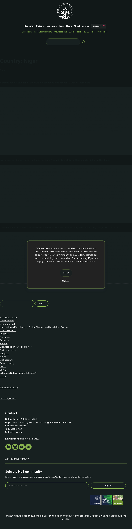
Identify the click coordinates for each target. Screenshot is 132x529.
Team (61, 26)
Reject (65, 280)
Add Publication (8, 317)
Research (29, 26)
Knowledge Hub (60, 32)
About (77, 26)
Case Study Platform (43, 32)
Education (52, 26)
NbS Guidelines (89, 32)
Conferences (102, 32)
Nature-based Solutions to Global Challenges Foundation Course (34, 327)
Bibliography (27, 32)
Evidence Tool (75, 32)
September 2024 (9, 387)
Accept (66, 273)
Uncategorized (8, 398)
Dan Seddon (91, 515)
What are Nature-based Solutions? (18, 373)
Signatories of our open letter (15, 347)
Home (3, 376)
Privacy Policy (21, 458)
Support (97, 26)
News (69, 26)
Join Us (85, 26)
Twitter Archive (8, 350)
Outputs (40, 26)
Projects (4, 340)
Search (3, 343)
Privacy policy (7, 363)
